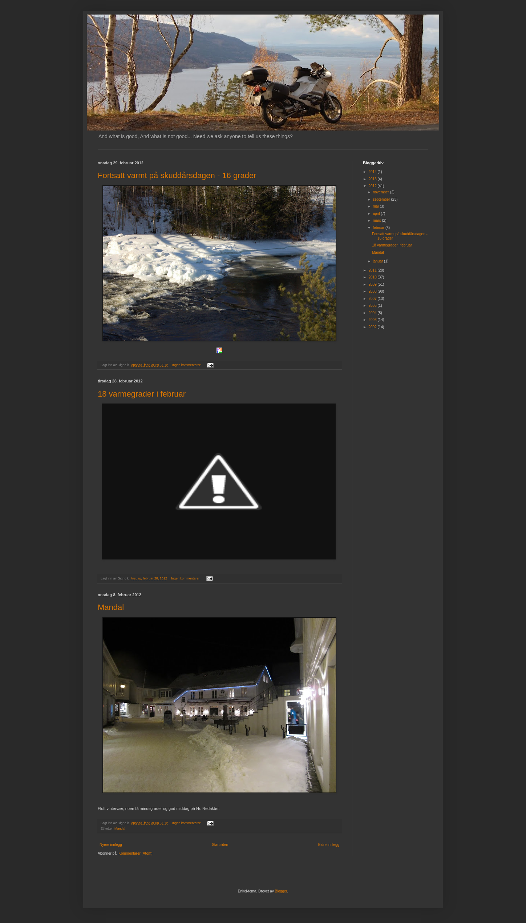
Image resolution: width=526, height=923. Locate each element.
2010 (372, 277)
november (381, 192)
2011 (372, 270)
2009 (372, 284)
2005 (372, 306)
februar (379, 228)
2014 (372, 172)
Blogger (281, 891)
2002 (372, 327)
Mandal (111, 607)
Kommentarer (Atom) (135, 853)
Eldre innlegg (328, 845)
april (377, 214)
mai (376, 206)
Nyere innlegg (111, 845)
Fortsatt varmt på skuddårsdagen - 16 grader (177, 175)
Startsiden (220, 845)
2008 (372, 291)
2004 (372, 313)
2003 (372, 320)
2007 (372, 299)
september (382, 199)
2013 (372, 179)
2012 (372, 186)
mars (377, 220)
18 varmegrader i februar (142, 393)
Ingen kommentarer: (187, 365)
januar (378, 261)
